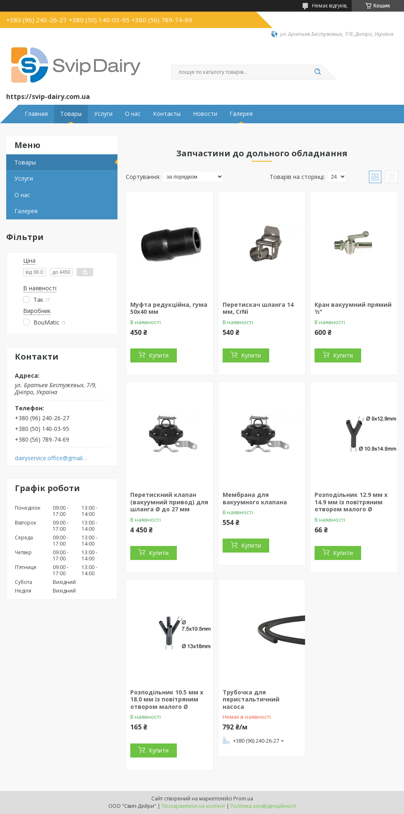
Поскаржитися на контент (193, 805)
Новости (205, 114)
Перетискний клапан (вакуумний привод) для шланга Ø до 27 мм (169, 502)
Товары (71, 114)
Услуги (103, 114)
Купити (159, 355)
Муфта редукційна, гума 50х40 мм (168, 308)
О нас (133, 114)
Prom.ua (243, 798)
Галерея (241, 114)
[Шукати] (317, 72)
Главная (36, 114)
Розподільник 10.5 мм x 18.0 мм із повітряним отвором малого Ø (166, 699)
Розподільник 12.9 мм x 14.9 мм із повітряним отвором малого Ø (351, 502)
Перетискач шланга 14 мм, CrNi (258, 308)
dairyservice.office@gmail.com (51, 458)
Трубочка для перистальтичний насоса (251, 699)
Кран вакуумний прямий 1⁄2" (353, 308)
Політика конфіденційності (263, 805)
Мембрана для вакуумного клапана (255, 498)
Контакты (167, 114)
